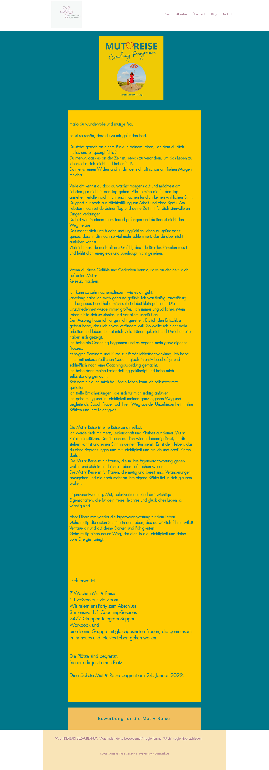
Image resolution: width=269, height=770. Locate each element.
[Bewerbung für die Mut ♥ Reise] (134, 719)
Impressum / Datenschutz (154, 753)
